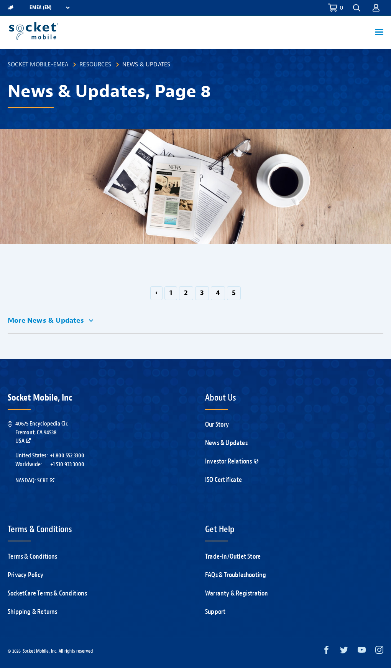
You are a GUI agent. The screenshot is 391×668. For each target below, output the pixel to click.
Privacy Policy (25, 575)
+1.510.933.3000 (67, 464)
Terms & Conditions (33, 556)
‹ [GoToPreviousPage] (156, 293)
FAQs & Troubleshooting (235, 575)
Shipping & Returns (33, 611)
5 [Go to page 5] (234, 293)
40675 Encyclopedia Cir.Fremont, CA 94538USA (41, 432)
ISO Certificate (223, 479)
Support (215, 611)
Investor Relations (231, 461)
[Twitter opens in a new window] (344, 651)
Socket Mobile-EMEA (38, 64)
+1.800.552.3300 (67, 455)
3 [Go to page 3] (202, 293)
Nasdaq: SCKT (34, 480)
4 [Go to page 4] (218, 293)
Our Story (217, 424)
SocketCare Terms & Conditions (47, 593)
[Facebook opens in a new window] (326, 651)
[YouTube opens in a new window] (362, 651)
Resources (95, 64)
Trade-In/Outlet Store (233, 556)
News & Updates (226, 443)
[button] (356, 8)
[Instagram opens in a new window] (379, 651)
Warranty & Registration (236, 593)
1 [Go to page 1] (170, 293)
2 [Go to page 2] (186, 293)
